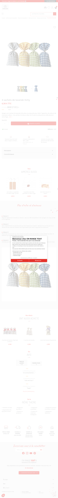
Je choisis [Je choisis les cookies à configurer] (20, 260)
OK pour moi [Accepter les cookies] (38, 260)
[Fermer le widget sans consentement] (18, 237)
